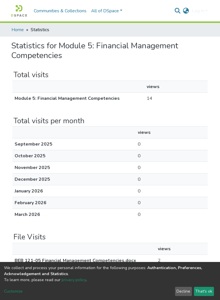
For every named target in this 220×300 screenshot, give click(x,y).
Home (17, 30)
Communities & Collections (60, 11)
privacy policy (74, 280)
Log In (198, 11)
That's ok (203, 291)
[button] (186, 10)
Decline (183, 291)
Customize (13, 291)
